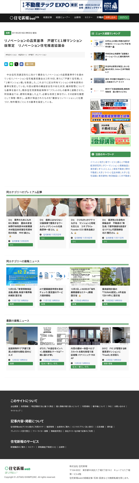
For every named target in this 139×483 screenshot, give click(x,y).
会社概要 (14, 406)
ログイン (123, 17)
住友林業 (115, 172)
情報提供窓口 (56, 431)
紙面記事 (47, 17)
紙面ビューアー (63, 17)
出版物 (77, 17)
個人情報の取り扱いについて (67, 406)
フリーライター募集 (40, 431)
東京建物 (102, 176)
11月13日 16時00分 (51, 300)
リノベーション (42, 55)
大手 (124, 172)
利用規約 (86, 406)
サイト (107, 172)
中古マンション (12, 55)
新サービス (110, 162)
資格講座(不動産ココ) (47, 447)
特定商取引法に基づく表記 (42, 406)
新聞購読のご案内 (18, 447)
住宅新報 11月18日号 (83, 238)
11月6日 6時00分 (81, 300)
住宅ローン (23, 55)
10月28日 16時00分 (114, 300)
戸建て (31, 55)
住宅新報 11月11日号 (115, 238)
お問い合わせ (119, 406)
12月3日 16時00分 (19, 360)
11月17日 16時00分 (20, 300)
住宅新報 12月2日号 (20, 241)
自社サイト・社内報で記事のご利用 (79, 431)
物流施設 (113, 176)
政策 (8, 33)
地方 (101, 162)
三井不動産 (124, 176)
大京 (100, 172)
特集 (37, 17)
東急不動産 (118, 169)
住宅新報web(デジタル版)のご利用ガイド (27, 426)
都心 (119, 162)
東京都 (93, 169)
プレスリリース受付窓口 (20, 431)
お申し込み (110, 17)
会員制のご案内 (63, 426)
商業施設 (124, 165)
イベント (94, 162)
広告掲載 (100, 426)
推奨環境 (50, 426)
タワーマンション (110, 165)
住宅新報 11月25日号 (52, 235)
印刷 (31, 64)
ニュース (27, 17)
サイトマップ (15, 410)
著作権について (99, 406)
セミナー (89, 17)
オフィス (102, 169)
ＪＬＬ (109, 169)
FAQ (109, 406)
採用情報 (24, 406)
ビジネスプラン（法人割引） (83, 426)
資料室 (110, 426)
